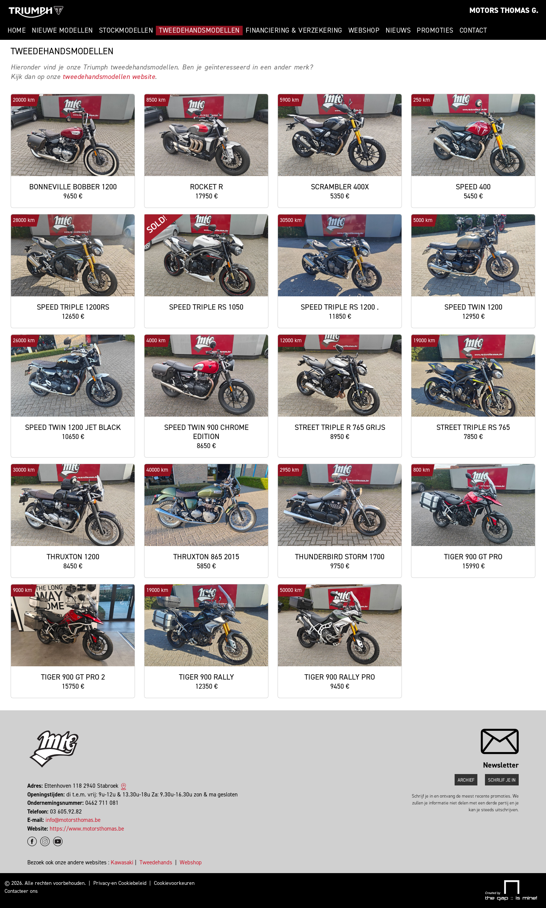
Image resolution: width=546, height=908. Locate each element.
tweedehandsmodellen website (109, 76)
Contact (473, 30)
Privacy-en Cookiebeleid (119, 883)
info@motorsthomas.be (73, 820)
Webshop (364, 30)
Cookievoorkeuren (174, 883)
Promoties (435, 30)
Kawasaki (122, 862)
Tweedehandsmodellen (199, 30)
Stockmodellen (126, 30)
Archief (466, 780)
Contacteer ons (21, 891)
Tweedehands (156, 862)
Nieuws (398, 30)
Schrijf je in (502, 780)
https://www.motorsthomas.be (87, 828)
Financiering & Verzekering (294, 30)
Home (17, 30)
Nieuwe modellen (62, 30)
